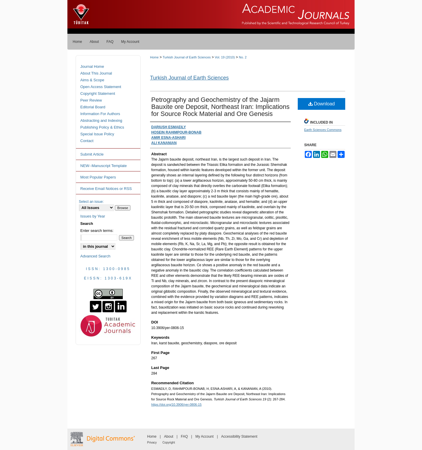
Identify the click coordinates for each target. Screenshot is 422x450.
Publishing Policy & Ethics (102, 127)
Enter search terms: (96, 230)
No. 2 (242, 57)
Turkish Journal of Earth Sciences (187, 57)
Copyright (168, 442)
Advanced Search (95, 256)
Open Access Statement (100, 87)
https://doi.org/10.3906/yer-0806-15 (176, 404)
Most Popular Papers (98, 177)
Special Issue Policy (97, 134)
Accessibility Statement (239, 436)
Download (321, 103)
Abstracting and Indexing (101, 120)
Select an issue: (91, 202)
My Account (204, 436)
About (168, 436)
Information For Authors (100, 114)
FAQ (184, 436)
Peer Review (91, 100)
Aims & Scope (92, 80)
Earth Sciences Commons (322, 130)
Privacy (152, 442)
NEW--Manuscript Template (103, 166)
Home (154, 57)
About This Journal (96, 73)
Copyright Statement (97, 93)
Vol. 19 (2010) (225, 57)
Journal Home (92, 66)
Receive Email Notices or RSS (106, 188)
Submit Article (91, 154)
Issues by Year (92, 216)
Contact (86, 141)
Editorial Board (92, 107)
